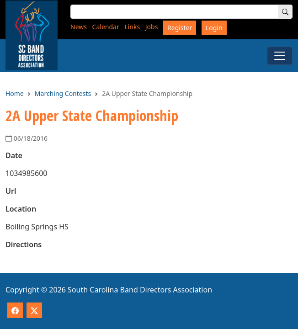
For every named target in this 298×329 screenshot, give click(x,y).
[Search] (285, 12)
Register (179, 27)
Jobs (151, 26)
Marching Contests (63, 93)
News (78, 26)
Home (14, 93)
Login (214, 27)
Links (132, 26)
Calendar (105, 26)
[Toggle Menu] (280, 56)
